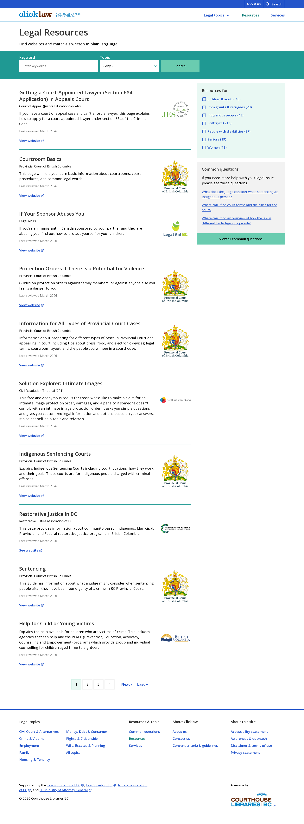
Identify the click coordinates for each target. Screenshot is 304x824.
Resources (250, 15)
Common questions (144, 731)
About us (254, 4)
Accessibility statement (249, 731)
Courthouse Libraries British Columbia (68, 14)
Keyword (27, 57)
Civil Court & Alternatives (39, 731)
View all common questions (241, 239)
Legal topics (214, 15)
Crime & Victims (31, 738)
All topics (73, 752)
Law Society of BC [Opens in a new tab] (99, 785)
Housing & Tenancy (34, 759)
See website (28, 550)
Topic (105, 57)
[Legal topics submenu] (227, 15)
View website (29, 140)
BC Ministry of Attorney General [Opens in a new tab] (64, 790)
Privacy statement (245, 752)
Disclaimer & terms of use (251, 745)
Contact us (181, 738)
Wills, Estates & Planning (85, 745)
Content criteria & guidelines (195, 745)
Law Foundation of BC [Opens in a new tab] (63, 785)
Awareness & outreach (249, 738)
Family (24, 752)
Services (278, 15)
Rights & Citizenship (82, 738)
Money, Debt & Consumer (86, 731)
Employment (29, 745)
